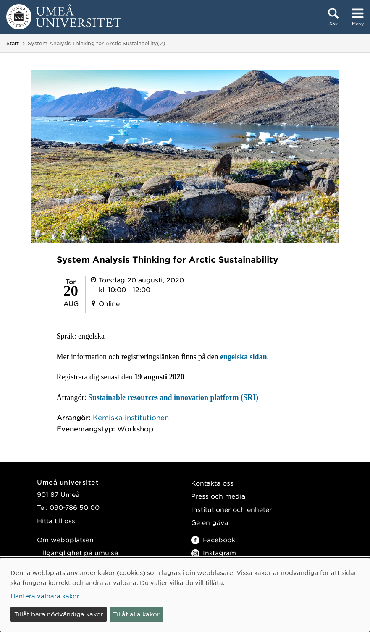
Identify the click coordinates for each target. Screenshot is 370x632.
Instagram (213, 552)
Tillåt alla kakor (136, 614)
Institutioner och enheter (231, 509)
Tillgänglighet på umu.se (77, 552)
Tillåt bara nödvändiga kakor (58, 614)
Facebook (213, 539)
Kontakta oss (212, 483)
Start (12, 43)
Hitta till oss (56, 521)
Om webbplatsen (65, 539)
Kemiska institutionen (131, 417)
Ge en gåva (209, 522)
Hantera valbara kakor (44, 596)
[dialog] (185, 594)
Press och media (218, 496)
